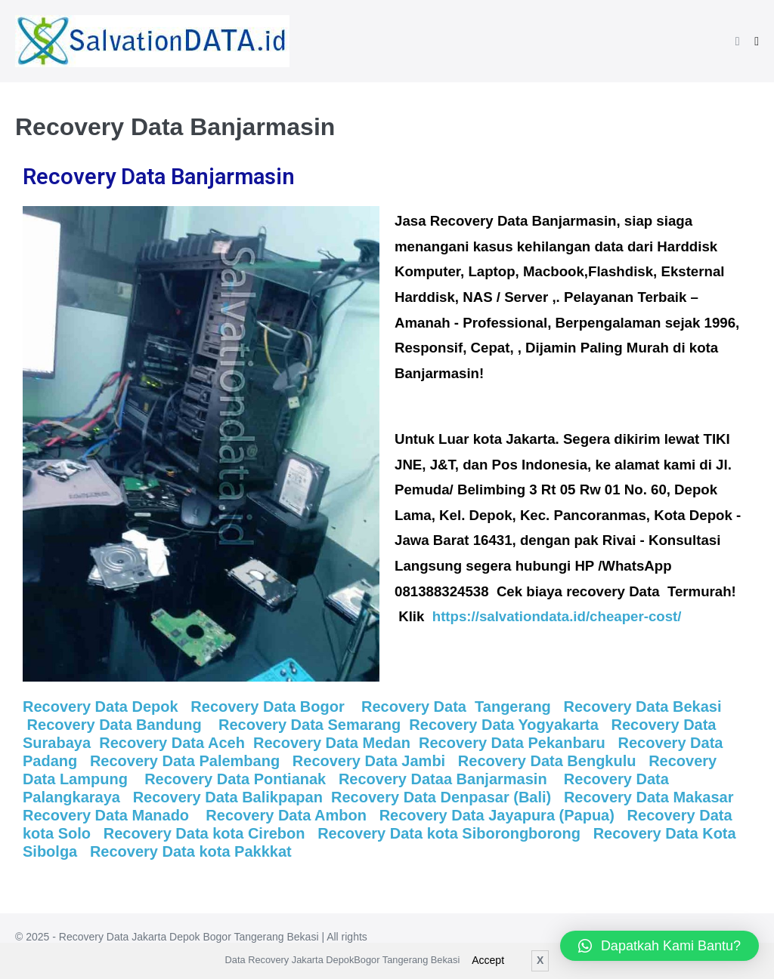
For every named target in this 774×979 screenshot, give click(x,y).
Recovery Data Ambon (290, 815)
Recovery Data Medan (331, 742)
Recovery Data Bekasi (644, 706)
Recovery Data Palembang (187, 761)
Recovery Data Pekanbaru (516, 742)
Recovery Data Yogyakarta (505, 724)
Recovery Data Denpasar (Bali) (441, 797)
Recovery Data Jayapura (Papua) (499, 815)
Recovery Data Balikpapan (228, 797)
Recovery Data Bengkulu (549, 761)
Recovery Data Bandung (114, 724)
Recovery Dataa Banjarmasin (445, 779)
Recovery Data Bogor (269, 706)
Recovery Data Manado (108, 815)
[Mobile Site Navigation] (756, 41)
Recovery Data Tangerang (453, 706)
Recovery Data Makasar (653, 797)
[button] (737, 41)
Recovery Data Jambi (369, 761)
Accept (488, 960)
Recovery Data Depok (100, 706)
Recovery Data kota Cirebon (206, 833)
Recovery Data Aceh (172, 742)
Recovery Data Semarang (311, 724)
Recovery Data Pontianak (235, 779)
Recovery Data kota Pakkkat (188, 851)
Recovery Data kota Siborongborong (450, 833)
